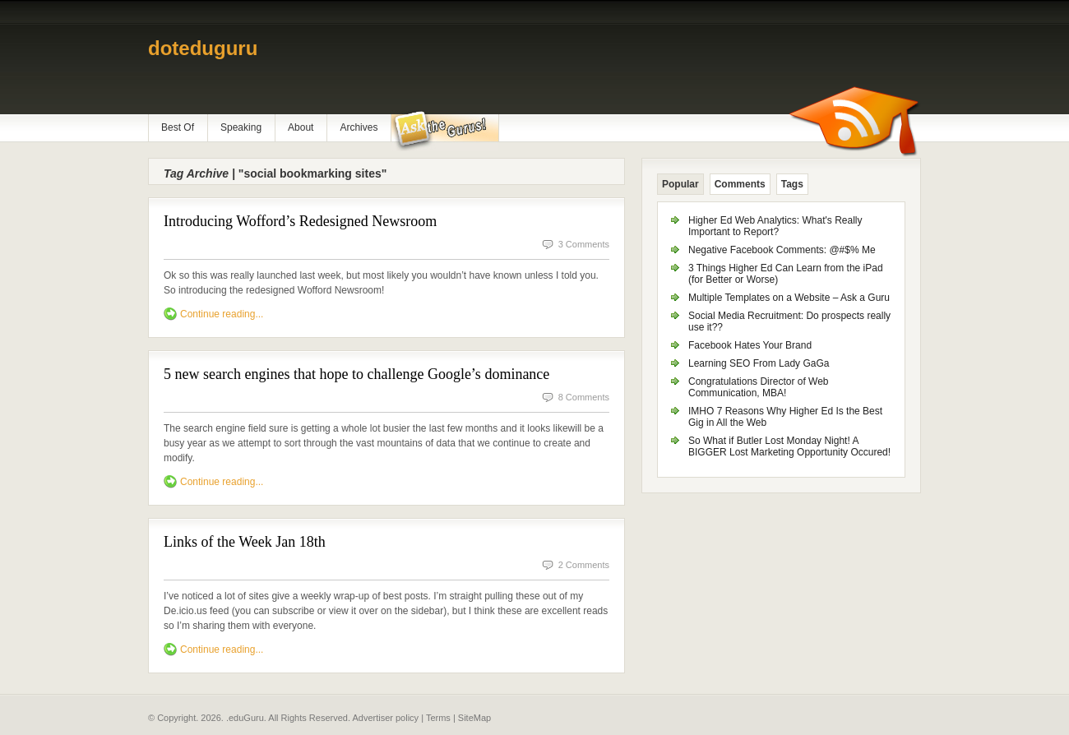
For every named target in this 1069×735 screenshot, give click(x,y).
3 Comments (583, 244)
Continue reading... (221, 314)
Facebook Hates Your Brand (750, 345)
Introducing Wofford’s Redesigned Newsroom (300, 221)
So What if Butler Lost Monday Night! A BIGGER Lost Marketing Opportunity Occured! (789, 446)
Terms (438, 718)
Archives (358, 127)
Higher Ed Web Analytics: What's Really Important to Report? (775, 226)
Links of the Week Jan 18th (245, 542)
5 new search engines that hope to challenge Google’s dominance (356, 374)
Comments (740, 184)
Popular (680, 184)
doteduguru (202, 48)
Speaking (240, 127)
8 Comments (583, 397)
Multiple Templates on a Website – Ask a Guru (789, 297)
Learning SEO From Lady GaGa (758, 363)
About (300, 127)
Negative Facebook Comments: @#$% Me (782, 250)
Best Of (177, 127)
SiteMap (474, 718)
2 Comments (583, 565)
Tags (792, 184)
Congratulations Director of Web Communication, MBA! (758, 387)
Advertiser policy (385, 718)
